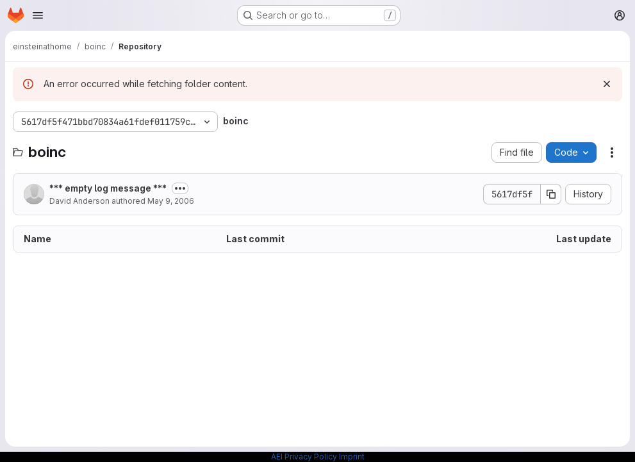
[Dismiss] (606, 84)
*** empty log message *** (108, 188)
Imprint (352, 456)
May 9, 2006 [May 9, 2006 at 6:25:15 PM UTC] (170, 201)
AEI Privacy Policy (304, 456)
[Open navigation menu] (38, 15)
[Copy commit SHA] (551, 194)
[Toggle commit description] (180, 188)
